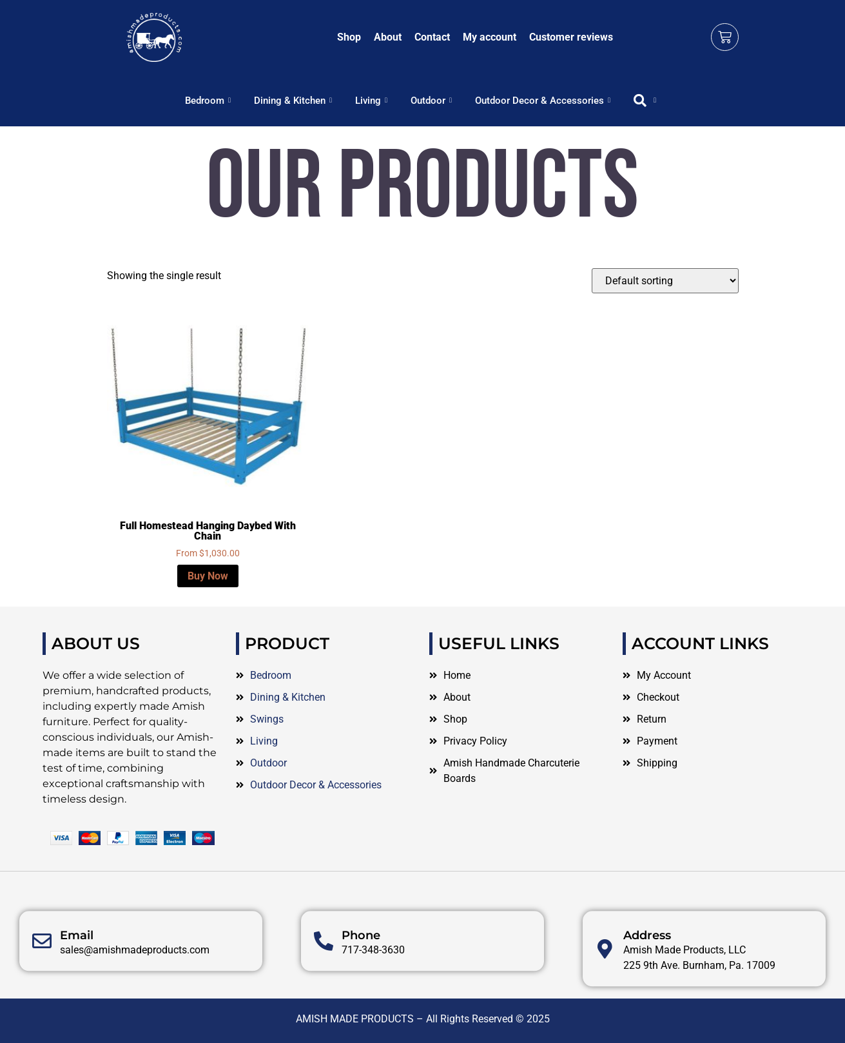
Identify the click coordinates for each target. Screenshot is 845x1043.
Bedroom (208, 100)
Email (76, 978)
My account (489, 37)
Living (371, 100)
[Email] (42, 984)
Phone (361, 978)
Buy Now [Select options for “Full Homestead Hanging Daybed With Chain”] (208, 576)
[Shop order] (665, 280)
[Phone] (323, 984)
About (388, 37)
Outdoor (431, 100)
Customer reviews (571, 37)
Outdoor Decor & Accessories (542, 100)
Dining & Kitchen (293, 100)
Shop (349, 37)
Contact (432, 37)
